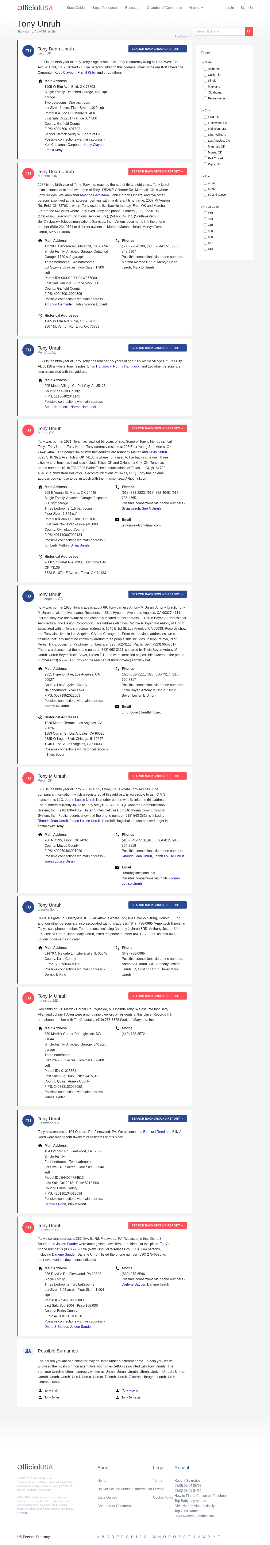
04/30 (197, 1490)
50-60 (212, 189)
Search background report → (158, 48)
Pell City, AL (216, 158)
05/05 (178, 1485)
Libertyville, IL (217, 135)
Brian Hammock (99, 366)
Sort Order (181, 36)
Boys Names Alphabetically (194, 1516)
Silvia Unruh (158, 452)
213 (210, 213)
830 (210, 237)
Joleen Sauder (67, 1244)
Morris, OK (215, 152)
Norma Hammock (126, 366)
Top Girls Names (186, 1511)
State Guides (76, 7)
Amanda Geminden (94, 195)
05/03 (197, 1485)
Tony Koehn (126, 1390)
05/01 (188, 1490)
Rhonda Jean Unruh (53, 821)
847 (210, 243)
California (214, 75)
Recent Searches (187, 1480)
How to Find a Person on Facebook (200, 1496)
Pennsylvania (216, 98)
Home (102, 1480)
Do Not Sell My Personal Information (124, 1489)
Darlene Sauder (64, 1254)
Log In (229, 7)
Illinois (212, 81)
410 (210, 225)
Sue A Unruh (151, 508)
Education (132, 7)
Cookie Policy (163, 1497)
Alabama (214, 69)
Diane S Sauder (56, 1326)
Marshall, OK (216, 146)
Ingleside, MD (217, 129)
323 (210, 219)
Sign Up (247, 7)
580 (210, 231)
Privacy (158, 1489)
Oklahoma (214, 92)
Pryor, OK (214, 164)
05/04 (188, 1485)
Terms (157, 1480)
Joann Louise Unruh (80, 800)
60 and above (217, 195)
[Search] (220, 31)
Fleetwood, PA (217, 123)
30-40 (212, 183)
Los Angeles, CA (219, 140)
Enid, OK (214, 117)
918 (210, 249)
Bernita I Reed (154, 1132)
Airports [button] (194, 7)
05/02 (178, 1490)
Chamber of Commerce (164, 7)
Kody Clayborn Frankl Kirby (74, 72)
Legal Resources (106, 7)
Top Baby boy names (190, 1501)
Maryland (214, 86)
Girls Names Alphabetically (194, 1506)
